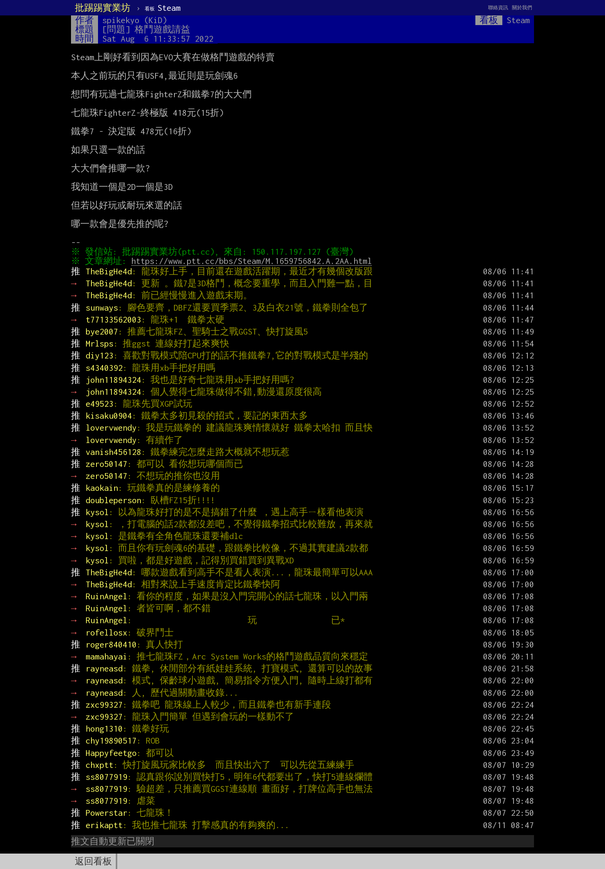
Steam (163, 8)
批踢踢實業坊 (102, 8)
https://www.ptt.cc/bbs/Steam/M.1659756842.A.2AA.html (253, 261)
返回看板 (93, 861)
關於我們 (522, 7)
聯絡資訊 (498, 7)
